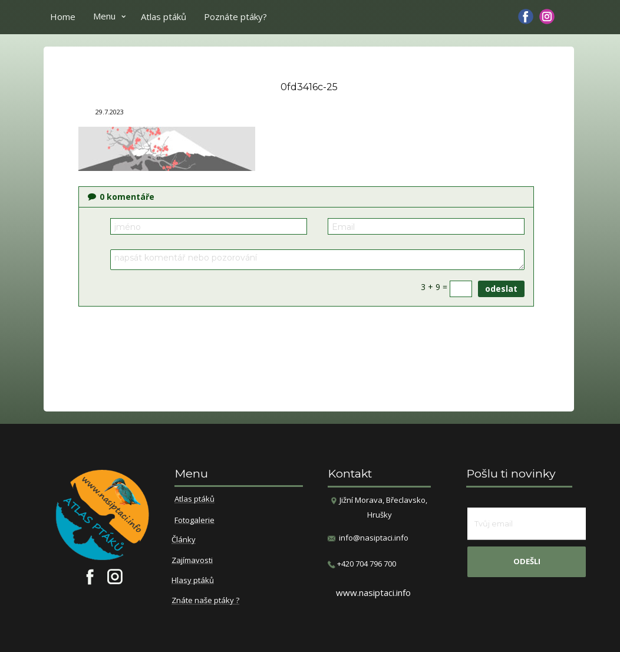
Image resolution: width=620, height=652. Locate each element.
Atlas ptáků (163, 16)
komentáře (121, 196)
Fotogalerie (194, 520)
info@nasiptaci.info (373, 537)
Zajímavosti (192, 560)
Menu (104, 16)
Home (62, 16)
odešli (526, 561)
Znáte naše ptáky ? (205, 600)
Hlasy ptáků (193, 580)
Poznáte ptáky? (235, 16)
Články (184, 540)
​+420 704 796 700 (362, 563)
